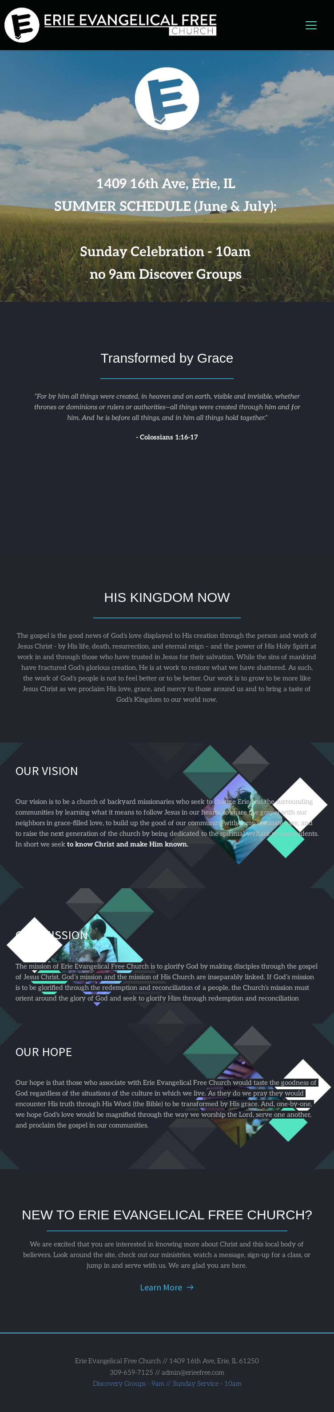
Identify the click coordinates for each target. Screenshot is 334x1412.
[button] (311, 25)
